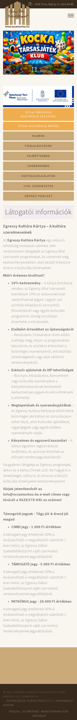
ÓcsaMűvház (30, 711)
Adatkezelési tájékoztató (25, 701)
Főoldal (14, 711)
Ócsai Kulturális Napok (38, 126)
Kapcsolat (39, 716)
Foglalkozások (38, 146)
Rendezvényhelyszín (54, 711)
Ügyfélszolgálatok (38, 176)
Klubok (38, 136)
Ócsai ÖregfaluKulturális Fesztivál (38, 114)
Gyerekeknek (38, 166)
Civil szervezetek (39, 186)
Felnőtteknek (38, 156)
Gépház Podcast (39, 196)
